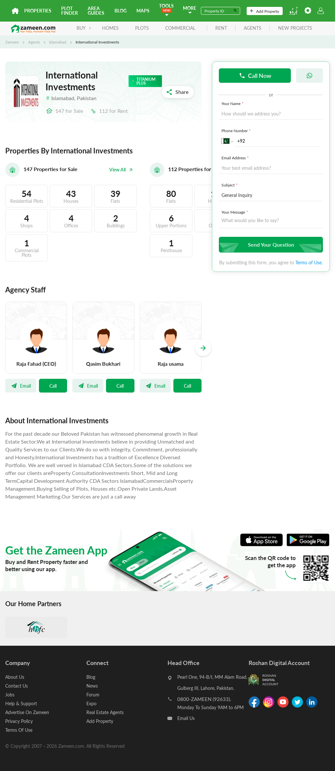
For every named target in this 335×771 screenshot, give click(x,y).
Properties (37, 11)
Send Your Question (270, 244)
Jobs (9, 695)
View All (121, 169)
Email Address (235, 158)
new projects (295, 28)
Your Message (235, 212)
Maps (143, 11)
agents (252, 28)
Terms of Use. (309, 262)
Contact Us (16, 686)
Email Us (186, 718)
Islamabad (57, 41)
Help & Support (21, 703)
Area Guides (96, 10)
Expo (91, 703)
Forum (92, 695)
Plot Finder (69, 10)
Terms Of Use (18, 730)
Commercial (180, 28)
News (92, 686)
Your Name (233, 103)
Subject (230, 185)
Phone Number (236, 130)
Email (21, 385)
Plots (142, 28)
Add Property (264, 11)
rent (221, 28)
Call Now (255, 75)
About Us (14, 677)
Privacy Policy (19, 721)
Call (53, 385)
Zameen (12, 41)
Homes (110, 28)
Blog (121, 11)
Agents (34, 41)
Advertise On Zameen (27, 712)
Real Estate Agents (105, 712)
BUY (84, 28)
